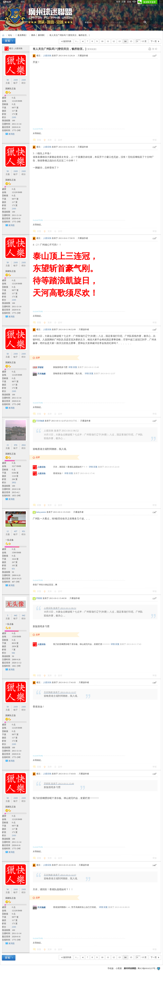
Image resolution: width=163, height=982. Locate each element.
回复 (39, 140)
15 (131, 41)
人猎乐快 (18, 48)
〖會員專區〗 (21, 35)
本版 (87, 22)
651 (23, 531)
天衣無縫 (41, 374)
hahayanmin (41, 512)
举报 (154, 140)
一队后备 (9, 540)
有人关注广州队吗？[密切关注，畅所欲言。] (69, 35)
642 (15, 615)
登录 (118, 2)
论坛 (23, 2)
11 (108, 41)
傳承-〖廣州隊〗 (38, 35)
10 (102, 41)
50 (8, 80)
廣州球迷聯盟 (3, 35)
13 (120, 41)
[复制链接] (91, 49)
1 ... (76, 41)
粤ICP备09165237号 (146, 968)
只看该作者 (83, 55)
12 (114, 41)
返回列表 (67, 41)
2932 (24, 445)
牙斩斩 (40, 367)
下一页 (154, 41)
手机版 (110, 968)
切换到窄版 (134, 1)
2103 (16, 80)
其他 (129, 2)
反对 (60, 140)
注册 (124, 2)
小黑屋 (119, 968)
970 (15, 445)
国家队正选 (10, 88)
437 (15, 531)
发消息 (11, 134)
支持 (50, 140)
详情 (70, 367)
